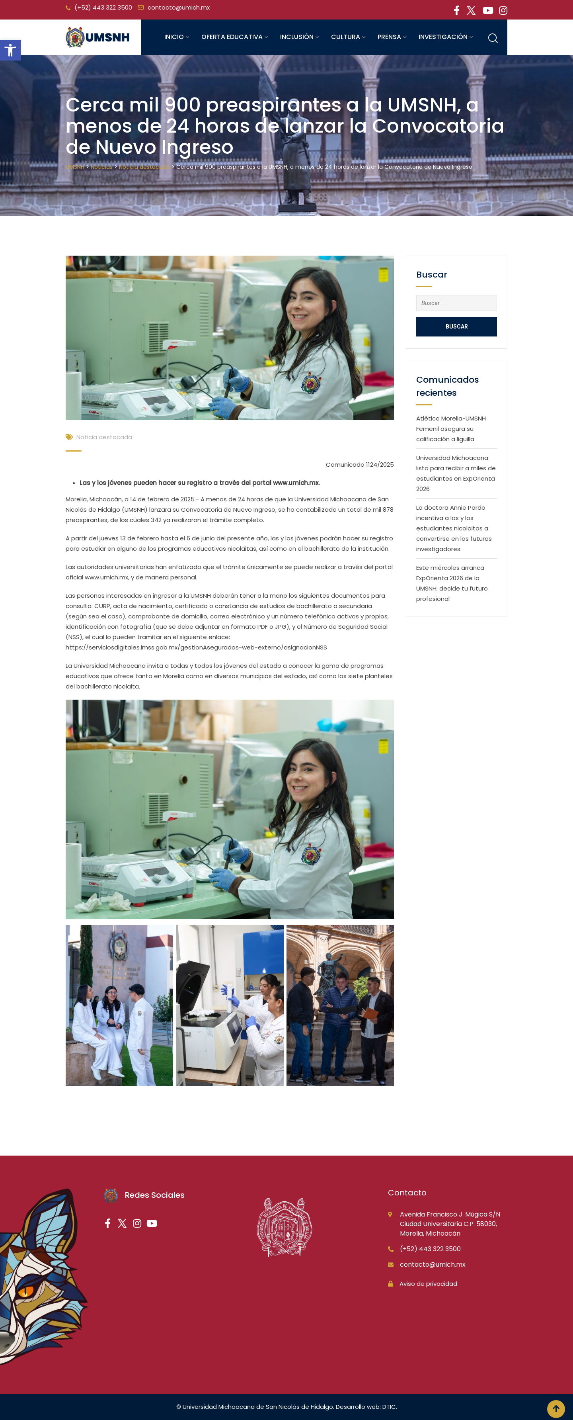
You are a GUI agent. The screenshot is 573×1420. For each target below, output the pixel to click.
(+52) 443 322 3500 (103, 7)
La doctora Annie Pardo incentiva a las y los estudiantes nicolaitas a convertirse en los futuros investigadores (454, 528)
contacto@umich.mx (179, 7)
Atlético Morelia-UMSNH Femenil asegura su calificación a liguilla (451, 428)
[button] (10, 50)
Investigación (443, 36)
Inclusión (297, 36)
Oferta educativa (232, 36)
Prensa (389, 36)
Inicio (174, 36)
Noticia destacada (104, 437)
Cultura (345, 36)
